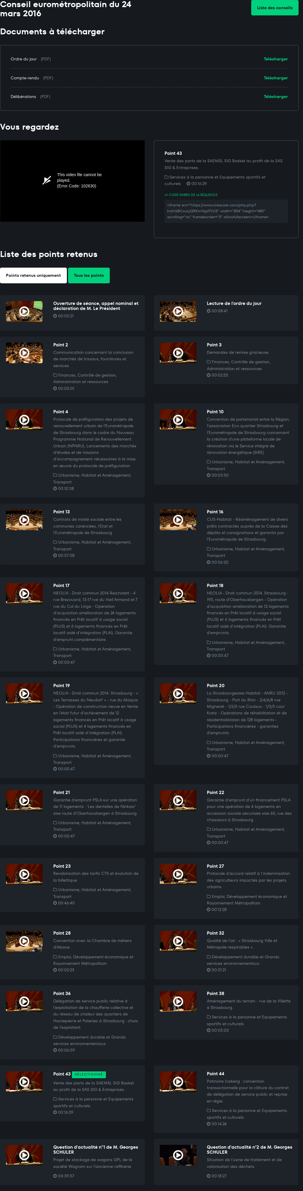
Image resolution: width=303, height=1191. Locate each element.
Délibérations (23, 96)
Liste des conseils (275, 8)
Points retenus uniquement (33, 275)
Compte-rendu (25, 78)
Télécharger (276, 59)
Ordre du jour (24, 59)
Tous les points (89, 275)
